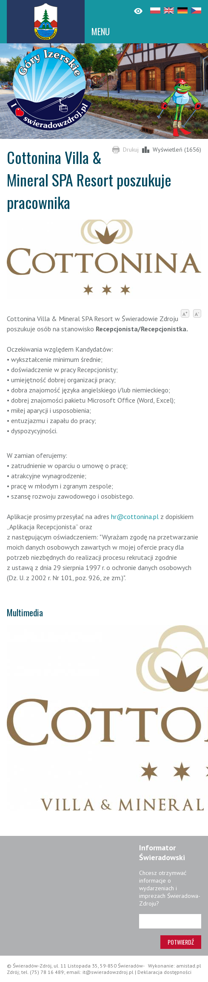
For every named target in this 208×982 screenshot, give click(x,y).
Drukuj (131, 149)
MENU (100, 31)
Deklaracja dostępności (164, 972)
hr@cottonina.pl (135, 516)
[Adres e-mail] (170, 921)
